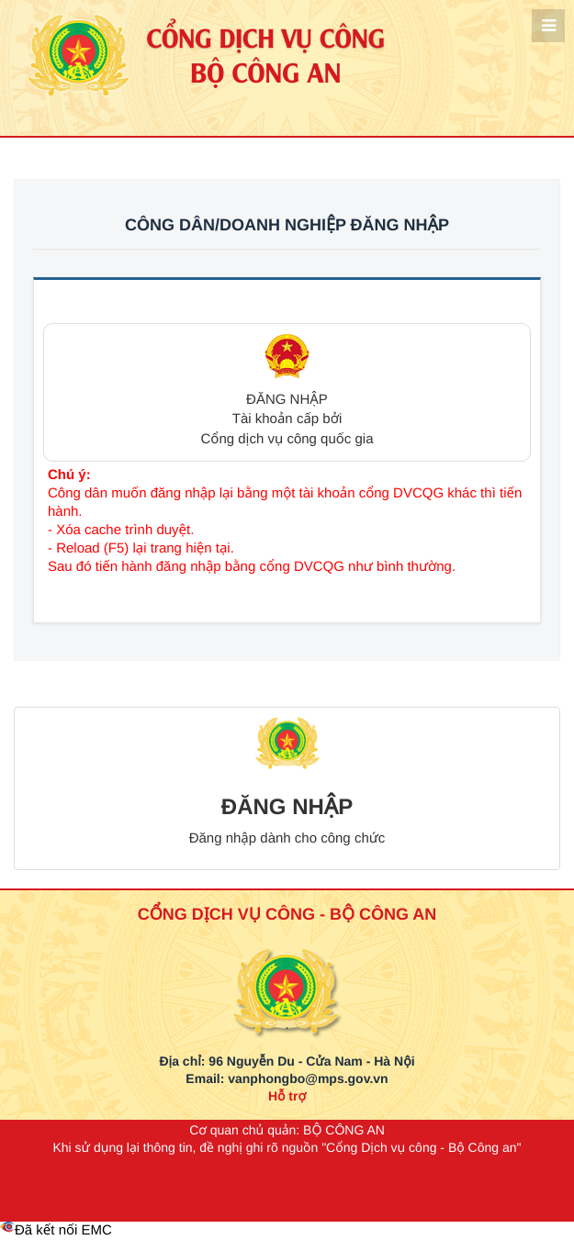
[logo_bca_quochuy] (287, 970)
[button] (287, 392)
